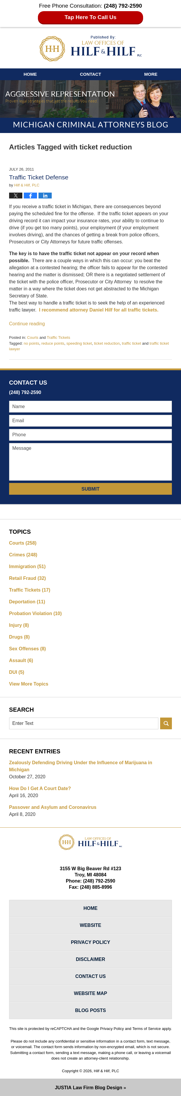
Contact (90, 74)
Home (30, 74)
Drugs (19, 636)
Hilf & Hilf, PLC (106, 1071)
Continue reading (27, 323)
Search (166, 723)
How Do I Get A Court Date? (40, 788)
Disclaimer (90, 959)
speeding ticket (79, 343)
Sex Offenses (27, 648)
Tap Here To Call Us (91, 17)
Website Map (90, 993)
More (150, 74)
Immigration (27, 566)
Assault (21, 660)
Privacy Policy (90, 942)
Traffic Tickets (58, 337)
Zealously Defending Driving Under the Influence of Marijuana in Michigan (80, 766)
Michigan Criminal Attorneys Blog (91, 48)
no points (31, 343)
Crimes (23, 554)
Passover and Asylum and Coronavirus (52, 807)
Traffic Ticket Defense (38, 177)
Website (90, 925)
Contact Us (90, 976)
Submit (90, 488)
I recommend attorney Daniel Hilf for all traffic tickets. (98, 309)
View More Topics (28, 683)
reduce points (52, 343)
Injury (19, 625)
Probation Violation (35, 613)
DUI (16, 672)
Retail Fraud (27, 578)
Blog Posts (90, 1010)
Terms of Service (146, 1028)
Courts (32, 337)
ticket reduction (107, 343)
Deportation (27, 601)
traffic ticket (131, 343)
